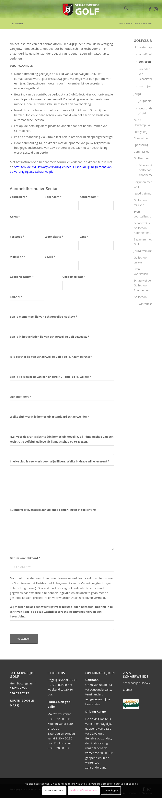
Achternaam (89, 197)
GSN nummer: (20, 396)
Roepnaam (53, 197)
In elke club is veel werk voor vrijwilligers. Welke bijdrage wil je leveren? (59, 461)
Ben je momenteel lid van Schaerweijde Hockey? (43, 316)
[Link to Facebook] (150, 9)
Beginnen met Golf (143, 184)
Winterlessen (145, 304)
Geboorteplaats (74, 277)
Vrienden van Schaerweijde (145, 74)
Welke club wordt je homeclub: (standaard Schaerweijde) (49, 416)
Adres (15, 217)
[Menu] (133, 9)
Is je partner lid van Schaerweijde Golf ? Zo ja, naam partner (51, 357)
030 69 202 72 (19, 693)
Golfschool (140, 297)
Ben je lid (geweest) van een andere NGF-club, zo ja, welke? (50, 377)
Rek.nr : (16, 297)
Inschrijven (145, 86)
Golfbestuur (141, 158)
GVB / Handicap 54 (142, 122)
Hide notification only (84, 790)
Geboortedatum (22, 277)
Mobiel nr (17, 257)
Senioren (16, 23)
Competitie (141, 138)
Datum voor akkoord (25, 558)
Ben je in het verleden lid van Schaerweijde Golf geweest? (49, 336)
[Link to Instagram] (156, 9)
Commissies (141, 151)
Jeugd (137, 94)
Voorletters (18, 197)
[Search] (124, 9)
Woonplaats (54, 236)
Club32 (127, 690)
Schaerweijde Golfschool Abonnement (145, 170)
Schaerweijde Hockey (136, 683)
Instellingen (111, 790)
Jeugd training (142, 193)
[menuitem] (124, 9)
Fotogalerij (140, 132)
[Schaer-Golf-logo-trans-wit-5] (81, 9)
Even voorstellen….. (143, 214)
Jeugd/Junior (145, 54)
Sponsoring (141, 145)
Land (84, 236)
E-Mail (50, 257)
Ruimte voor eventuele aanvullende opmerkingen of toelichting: (53, 510)
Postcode (17, 236)
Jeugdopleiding (145, 101)
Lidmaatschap (143, 47)
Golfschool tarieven (140, 202)
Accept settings (54, 790)
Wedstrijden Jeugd (145, 110)
